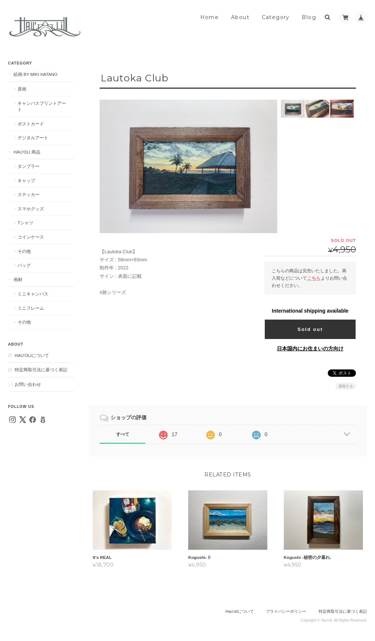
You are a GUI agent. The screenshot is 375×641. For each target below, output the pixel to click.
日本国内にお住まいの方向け (310, 348)
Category (276, 17)
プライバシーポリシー (286, 612)
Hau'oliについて (32, 355)
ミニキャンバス (33, 293)
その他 (24, 251)
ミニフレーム (31, 308)
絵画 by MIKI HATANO (35, 74)
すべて (122, 434)
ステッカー (29, 194)
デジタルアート (33, 137)
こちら (313, 278)
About (240, 17)
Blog (309, 17)
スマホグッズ (31, 208)
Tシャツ (25, 222)
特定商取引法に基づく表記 (41, 369)
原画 (22, 88)
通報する (345, 386)
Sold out (310, 329)
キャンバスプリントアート (42, 106)
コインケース (31, 237)
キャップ (26, 180)
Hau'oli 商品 (27, 152)
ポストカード (31, 123)
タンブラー (29, 166)
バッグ (24, 265)
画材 (18, 279)
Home (209, 17)
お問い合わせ (28, 384)
